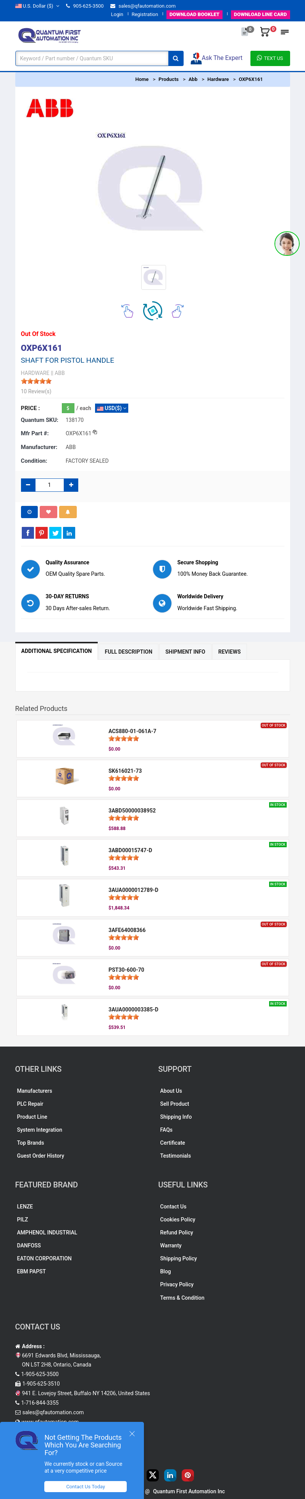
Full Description (128, 652)
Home (142, 79)
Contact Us (173, 1206)
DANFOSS (29, 1245)
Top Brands (30, 1143)
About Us (171, 1091)
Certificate (172, 1143)
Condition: (34, 460)
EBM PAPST (31, 1271)
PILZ (22, 1219)
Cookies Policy (177, 1219)
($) (37, 6)
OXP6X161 (251, 79)
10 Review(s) (36, 391)
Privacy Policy (177, 1284)
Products (168, 79)
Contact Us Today (85, 1486)
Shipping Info (176, 1117)
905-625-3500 (84, 6)
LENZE (25, 1206)
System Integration (39, 1130)
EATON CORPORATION (44, 1258)
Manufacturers (34, 1091)
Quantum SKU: (39, 420)
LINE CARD (260, 14)
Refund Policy (176, 1232)
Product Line (32, 1117)
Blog (165, 1271)
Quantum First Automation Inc (189, 1491)
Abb (193, 79)
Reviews (229, 652)
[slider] (36, 381)
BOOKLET (194, 14)
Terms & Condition (182, 1298)
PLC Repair (30, 1104)
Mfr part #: (35, 433)
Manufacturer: (39, 447)
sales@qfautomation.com (143, 6)
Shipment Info (185, 652)
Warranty (171, 1245)
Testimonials (175, 1156)
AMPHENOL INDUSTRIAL (47, 1232)
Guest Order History (41, 1156)
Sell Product (174, 1104)
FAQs (166, 1130)
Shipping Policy (178, 1258)
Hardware (218, 79)
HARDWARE (35, 373)
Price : (30, 408)
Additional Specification (56, 651)
